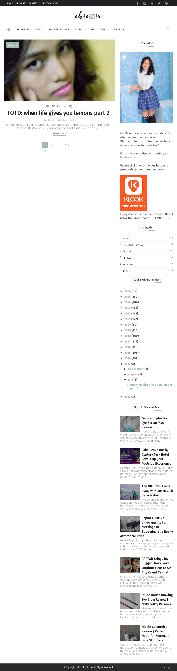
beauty (12, 45)
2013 (127, 363)
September (136, 369)
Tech (102, 29)
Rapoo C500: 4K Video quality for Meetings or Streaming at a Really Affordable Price (146, 527)
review (127, 258)
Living (90, 29)
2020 (128, 324)
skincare (128, 264)
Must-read (23, 29)
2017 (127, 341)
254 (67, 145)
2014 (128, 358)
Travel (39, 29)
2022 (127, 313)
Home (10, 3)
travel (127, 271)
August (133, 374)
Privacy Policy (50, 3)
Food (78, 29)
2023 (127, 307)
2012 (127, 396)
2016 (128, 347)
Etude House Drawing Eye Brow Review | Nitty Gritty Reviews (157, 599)
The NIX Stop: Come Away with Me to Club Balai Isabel (157, 490)
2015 (127, 352)
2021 (127, 319)
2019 (128, 330)
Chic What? (20, 3)
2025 (127, 296)
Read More (58, 133)
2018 (128, 335)
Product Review (133, 245)
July (131, 380)
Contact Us (35, 3)
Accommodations (59, 29)
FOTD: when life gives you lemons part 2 (58, 113)
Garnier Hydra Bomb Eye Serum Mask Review (156, 422)
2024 (128, 302)
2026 (128, 291)
